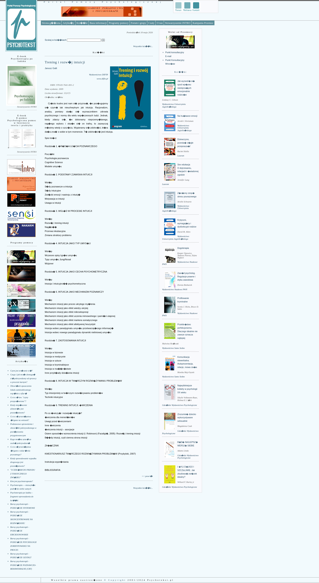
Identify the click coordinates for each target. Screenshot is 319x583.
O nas (160, 22)
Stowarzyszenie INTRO (177, 22)
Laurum (180, 156)
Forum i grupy (138, 22)
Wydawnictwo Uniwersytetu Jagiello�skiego (184, 128)
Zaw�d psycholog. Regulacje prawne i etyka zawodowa (186, 276)
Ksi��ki (81, 22)
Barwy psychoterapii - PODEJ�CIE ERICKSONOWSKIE (19, 531)
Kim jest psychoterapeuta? (21, 481)
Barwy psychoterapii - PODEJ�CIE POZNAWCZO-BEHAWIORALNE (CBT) (23, 565)
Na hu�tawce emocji (187, 116)
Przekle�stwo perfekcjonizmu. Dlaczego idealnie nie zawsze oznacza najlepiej (187, 331)
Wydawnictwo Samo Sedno (173, 348)
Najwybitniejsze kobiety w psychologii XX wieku (187, 388)
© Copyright (115, 580)
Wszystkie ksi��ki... (143, 46)
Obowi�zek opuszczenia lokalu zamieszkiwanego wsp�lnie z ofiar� (21, 390)
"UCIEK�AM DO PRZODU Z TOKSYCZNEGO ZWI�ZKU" (22, 474)
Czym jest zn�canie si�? (21, 371)
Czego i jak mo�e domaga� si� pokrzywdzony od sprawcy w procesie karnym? (23, 378)
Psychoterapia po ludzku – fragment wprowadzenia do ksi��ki (21, 496)
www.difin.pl (102, 78)
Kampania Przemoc (203, 22)
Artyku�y (68, 22)
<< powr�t (147, 476)
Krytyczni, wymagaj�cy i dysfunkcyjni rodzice (186, 223)
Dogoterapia (183, 248)
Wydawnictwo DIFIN (98, 74)
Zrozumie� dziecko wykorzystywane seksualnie (186, 417)
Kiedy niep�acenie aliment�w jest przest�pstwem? (18, 409)
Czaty (151, 22)
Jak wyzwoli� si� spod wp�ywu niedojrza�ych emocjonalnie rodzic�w (186, 88)
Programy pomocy (118, 22)
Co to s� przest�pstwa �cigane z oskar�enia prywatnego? (20, 451)
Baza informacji (98, 22)
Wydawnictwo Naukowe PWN (174, 289)
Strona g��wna (51, 22)
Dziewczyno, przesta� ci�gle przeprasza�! (185, 142)
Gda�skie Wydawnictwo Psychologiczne (179, 405)
